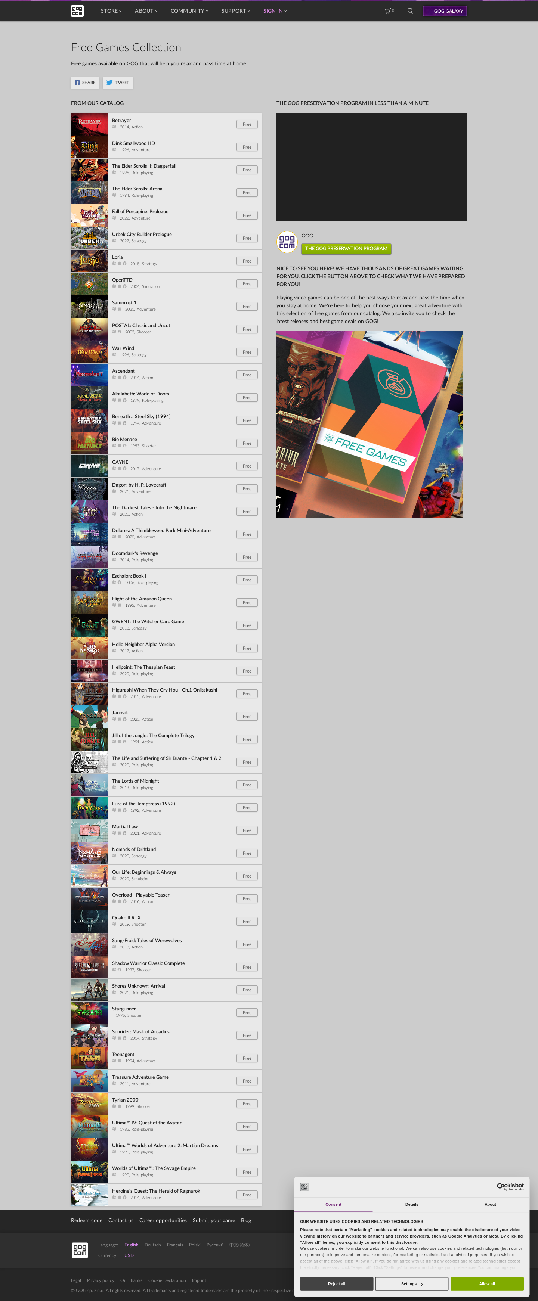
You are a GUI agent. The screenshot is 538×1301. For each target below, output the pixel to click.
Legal (76, 1280)
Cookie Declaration (167, 1280)
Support (236, 11)
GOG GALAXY (448, 11)
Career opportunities (163, 1220)
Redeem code (86, 1220)
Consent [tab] (333, 1204)
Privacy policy (100, 1280)
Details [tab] (411, 1204)
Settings (412, 1284)
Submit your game (214, 1220)
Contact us (120, 1220)
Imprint (199, 1280)
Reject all (336, 1284)
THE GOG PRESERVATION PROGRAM (346, 248)
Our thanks (131, 1280)
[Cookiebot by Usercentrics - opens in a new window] (501, 1187)
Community (189, 11)
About (146, 11)
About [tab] (490, 1204)
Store (111, 11)
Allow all (487, 1284)
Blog (246, 1220)
